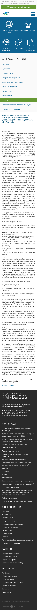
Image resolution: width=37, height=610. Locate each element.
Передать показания (6, 44)
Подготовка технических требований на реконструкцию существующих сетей (16, 464)
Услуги (4, 474)
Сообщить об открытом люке (9, 26)
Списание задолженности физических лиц (17, 501)
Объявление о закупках (10, 556)
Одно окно (6, 589)
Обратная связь (8, 579)
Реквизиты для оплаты (10, 451)
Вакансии (5, 64)
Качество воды (7, 478)
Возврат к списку (8, 385)
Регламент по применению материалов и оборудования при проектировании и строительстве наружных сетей (17, 493)
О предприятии (14, 58)
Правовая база (7, 73)
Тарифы (5, 468)
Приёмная (6, 573)
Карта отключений (30, 44)
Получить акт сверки (9, 448)
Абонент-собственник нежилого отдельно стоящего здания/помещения (17, 440)
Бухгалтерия (6, 592)
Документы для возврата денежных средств (18, 481)
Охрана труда (7, 91)
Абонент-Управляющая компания (14, 444)
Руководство (6, 69)
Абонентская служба (9, 576)
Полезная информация (10, 487)
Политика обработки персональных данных (18, 105)
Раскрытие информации (11, 78)
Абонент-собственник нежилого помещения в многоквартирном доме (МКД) (18, 435)
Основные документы (10, 87)
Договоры (5, 471)
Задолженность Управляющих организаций (18, 484)
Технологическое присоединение (14, 459)
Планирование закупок (10, 553)
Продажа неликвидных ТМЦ (12, 563)
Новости (5, 100)
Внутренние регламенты (11, 109)
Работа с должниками (10, 498)
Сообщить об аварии (28, 25)
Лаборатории (7, 96)
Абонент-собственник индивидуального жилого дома (16, 429)
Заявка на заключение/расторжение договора (15, 455)
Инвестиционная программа (12, 82)
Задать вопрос (18, 43)
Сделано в (12, 606)
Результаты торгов (9, 560)
